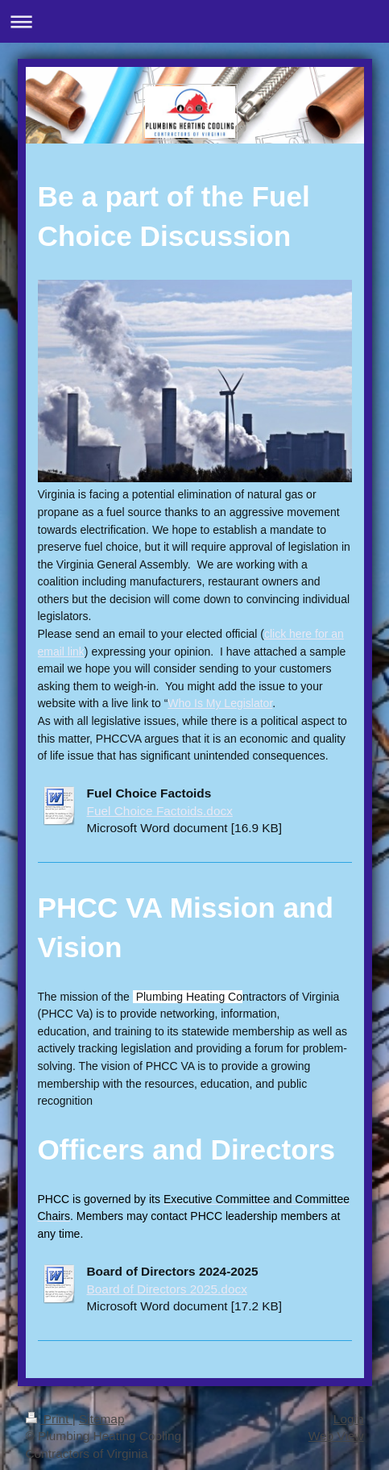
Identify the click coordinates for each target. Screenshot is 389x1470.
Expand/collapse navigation (194, 21)
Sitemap (101, 1419)
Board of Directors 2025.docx (167, 1289)
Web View (336, 1436)
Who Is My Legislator (220, 703)
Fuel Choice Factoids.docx (160, 811)
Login (348, 1419)
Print (49, 1419)
